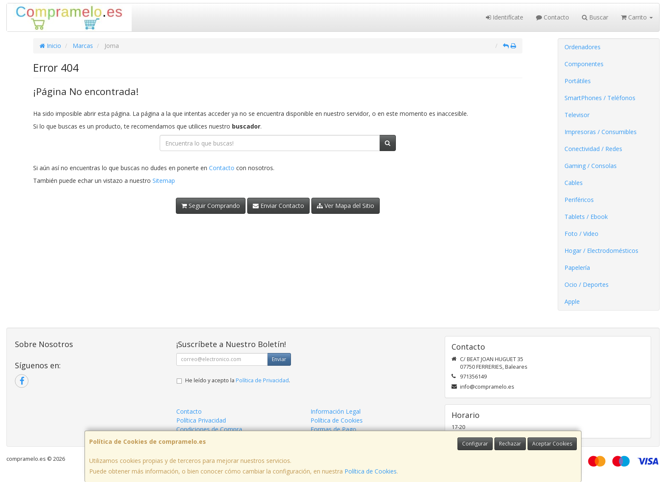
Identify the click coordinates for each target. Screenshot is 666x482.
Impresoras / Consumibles (600, 132)
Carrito (637, 17)
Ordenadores (582, 47)
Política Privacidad (201, 420)
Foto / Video (581, 234)
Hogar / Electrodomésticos (601, 251)
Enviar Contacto (278, 206)
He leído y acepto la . (237, 380)
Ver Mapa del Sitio (345, 206)
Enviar (279, 359)
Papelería (577, 267)
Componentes (584, 64)
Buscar (595, 17)
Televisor (577, 115)
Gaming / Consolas (590, 166)
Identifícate (504, 17)
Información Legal (335, 411)
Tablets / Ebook (586, 217)
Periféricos (579, 200)
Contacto (552, 17)
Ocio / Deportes (586, 284)
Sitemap (163, 181)
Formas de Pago (333, 429)
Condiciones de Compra (209, 429)
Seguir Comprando (210, 206)
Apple (572, 301)
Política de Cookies (370, 471)
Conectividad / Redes (593, 149)
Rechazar (510, 443)
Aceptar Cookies (552, 443)
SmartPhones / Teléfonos (599, 98)
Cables (573, 183)
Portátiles (577, 81)
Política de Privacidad (262, 380)
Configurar (475, 443)
